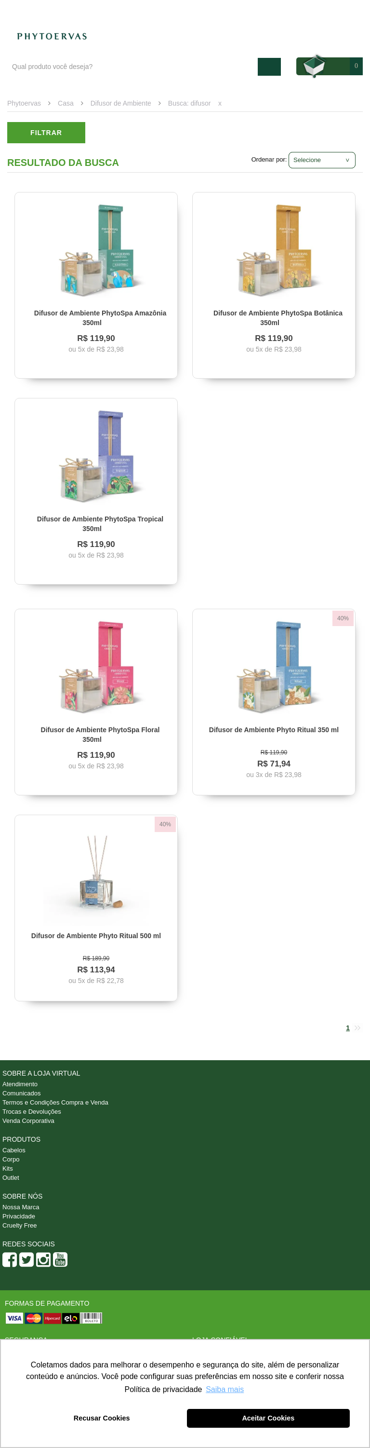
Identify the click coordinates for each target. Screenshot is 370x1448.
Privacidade (18, 1216)
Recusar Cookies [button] (102, 1418)
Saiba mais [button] (225, 1389)
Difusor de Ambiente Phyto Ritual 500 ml (96, 936)
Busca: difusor (189, 103)
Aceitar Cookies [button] (268, 1418)
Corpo (10, 1159)
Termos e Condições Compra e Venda (55, 1102)
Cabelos (14, 1150)
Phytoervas (24, 103)
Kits (7, 1168)
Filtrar (46, 133)
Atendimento (285, 10)
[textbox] (132, 67)
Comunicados (21, 1093)
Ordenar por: (269, 159)
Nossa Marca (21, 1207)
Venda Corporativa (28, 1121)
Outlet (10, 1178)
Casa (66, 103)
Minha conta (337, 10)
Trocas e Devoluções (31, 1111)
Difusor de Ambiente (121, 103)
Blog (244, 10)
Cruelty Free (19, 1225)
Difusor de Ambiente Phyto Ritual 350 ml (274, 730)
